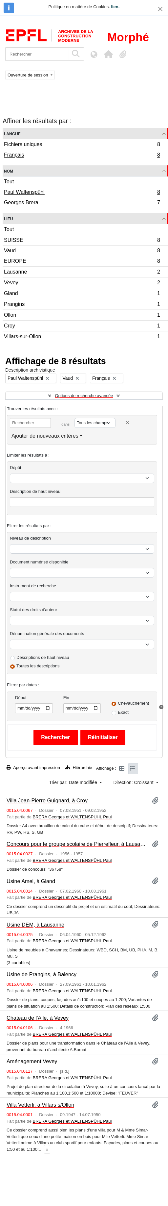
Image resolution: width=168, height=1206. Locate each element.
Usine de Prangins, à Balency (41, 974)
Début (21, 697)
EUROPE (82, 262)
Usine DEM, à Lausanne (35, 925)
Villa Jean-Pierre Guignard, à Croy (47, 800)
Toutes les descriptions (38, 665)
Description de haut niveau (35, 491)
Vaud (82, 251)
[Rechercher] (37, 54)
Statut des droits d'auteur (33, 609)
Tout (9, 181)
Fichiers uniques (82, 145)
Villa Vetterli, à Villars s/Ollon (40, 1105)
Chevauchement (133, 703)
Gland (82, 294)
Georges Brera (82, 203)
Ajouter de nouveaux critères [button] (44, 436)
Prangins (82, 305)
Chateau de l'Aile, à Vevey (38, 1018)
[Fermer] (160, 9)
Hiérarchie (78, 767)
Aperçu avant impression (33, 767)
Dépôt (15, 467)
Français (82, 155)
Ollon (82, 316)
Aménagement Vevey (32, 1061)
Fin (66, 697)
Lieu (8, 218)
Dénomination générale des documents (47, 633)
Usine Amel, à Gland (31, 881)
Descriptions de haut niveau (42, 657)
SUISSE (82, 241)
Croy (82, 326)
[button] (108, 54)
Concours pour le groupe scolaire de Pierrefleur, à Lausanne (77, 844)
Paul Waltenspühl (82, 192)
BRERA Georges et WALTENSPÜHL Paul (72, 816)
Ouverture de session (28, 75)
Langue (12, 133)
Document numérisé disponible (39, 562)
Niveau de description (30, 538)
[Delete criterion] (127, 422)
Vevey (82, 283)
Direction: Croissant (134, 782)
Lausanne (82, 272)
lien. (115, 6)
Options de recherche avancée (84, 395)
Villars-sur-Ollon (82, 337)
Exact (123, 712)
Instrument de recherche (33, 585)
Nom (8, 171)
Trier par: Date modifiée (73, 782)
